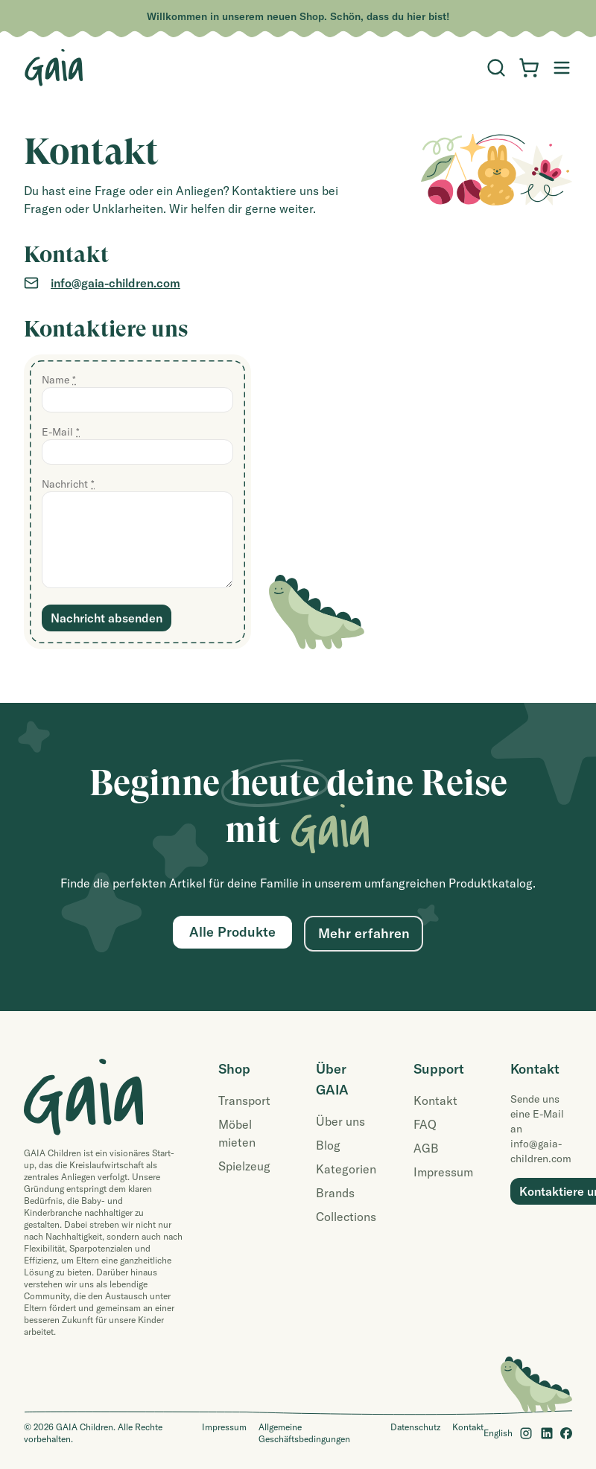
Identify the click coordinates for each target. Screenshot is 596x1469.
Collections (346, 1216)
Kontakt (435, 1100)
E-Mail (61, 432)
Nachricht (68, 484)
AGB (426, 1148)
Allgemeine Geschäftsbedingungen (304, 1432)
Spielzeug (244, 1166)
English (498, 1432)
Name (59, 379)
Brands (335, 1192)
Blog (328, 1145)
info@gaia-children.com (115, 282)
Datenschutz (415, 1427)
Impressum (443, 1171)
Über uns (340, 1121)
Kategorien (346, 1169)
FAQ (425, 1124)
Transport (244, 1100)
